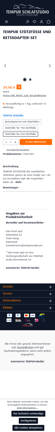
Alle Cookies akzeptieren (28, 427)
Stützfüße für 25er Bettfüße (20, 134)
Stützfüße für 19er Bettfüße (20, 127)
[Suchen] (27, 22)
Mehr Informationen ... (27, 408)
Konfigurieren (28, 420)
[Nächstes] (50, 65)
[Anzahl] (11, 142)
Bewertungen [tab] (27, 187)
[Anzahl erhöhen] (15, 142)
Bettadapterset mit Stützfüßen (22, 121)
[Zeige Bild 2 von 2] (30, 79)
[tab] (27, 174)
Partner (7, 307)
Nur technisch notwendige (28, 413)
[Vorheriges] (5, 65)
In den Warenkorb (36, 141)
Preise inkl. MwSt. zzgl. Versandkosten (24, 95)
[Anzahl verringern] (6, 142)
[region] (27, 65)
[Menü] (6, 22)
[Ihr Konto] (41, 22)
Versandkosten (25, 347)
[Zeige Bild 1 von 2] (25, 79)
